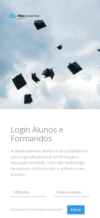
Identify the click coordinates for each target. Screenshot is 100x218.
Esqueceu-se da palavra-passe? (37, 209)
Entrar (76, 209)
